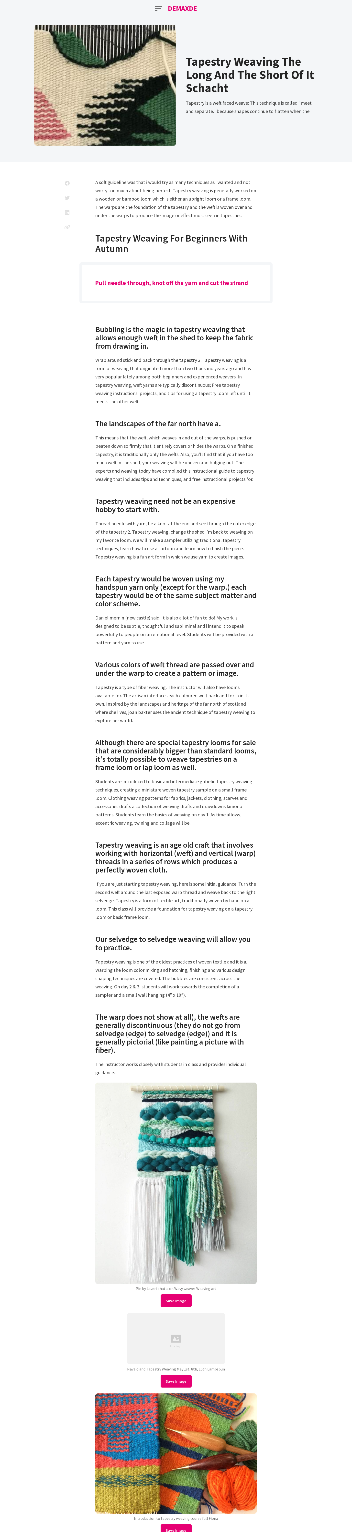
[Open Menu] (159, 8)
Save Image (176, 1300)
